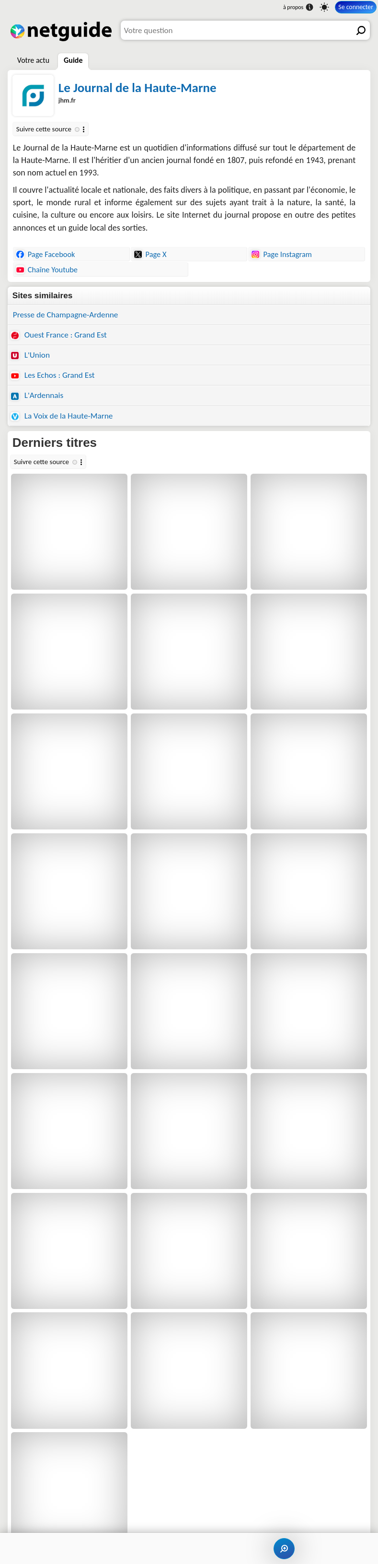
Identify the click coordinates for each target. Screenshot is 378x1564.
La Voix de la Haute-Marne (62, 416)
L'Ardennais (37, 395)
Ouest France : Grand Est (59, 335)
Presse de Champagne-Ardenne (65, 315)
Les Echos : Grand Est (53, 375)
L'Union (30, 355)
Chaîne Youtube (47, 269)
